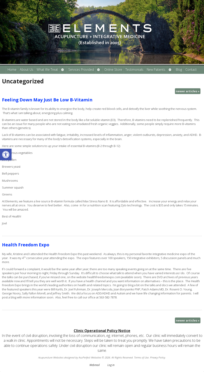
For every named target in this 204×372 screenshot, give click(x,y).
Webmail (94, 365)
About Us (26, 69)
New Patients (156, 69)
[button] (6, 154)
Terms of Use (141, 357)
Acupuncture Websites (50, 357)
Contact (191, 69)
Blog (179, 69)
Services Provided (81, 69)
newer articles (188, 91)
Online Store (113, 69)
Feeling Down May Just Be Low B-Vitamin (47, 100)
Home (12, 69)
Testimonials (134, 69)
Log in (111, 365)
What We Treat (47, 69)
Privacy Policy (157, 357)
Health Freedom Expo (25, 245)
